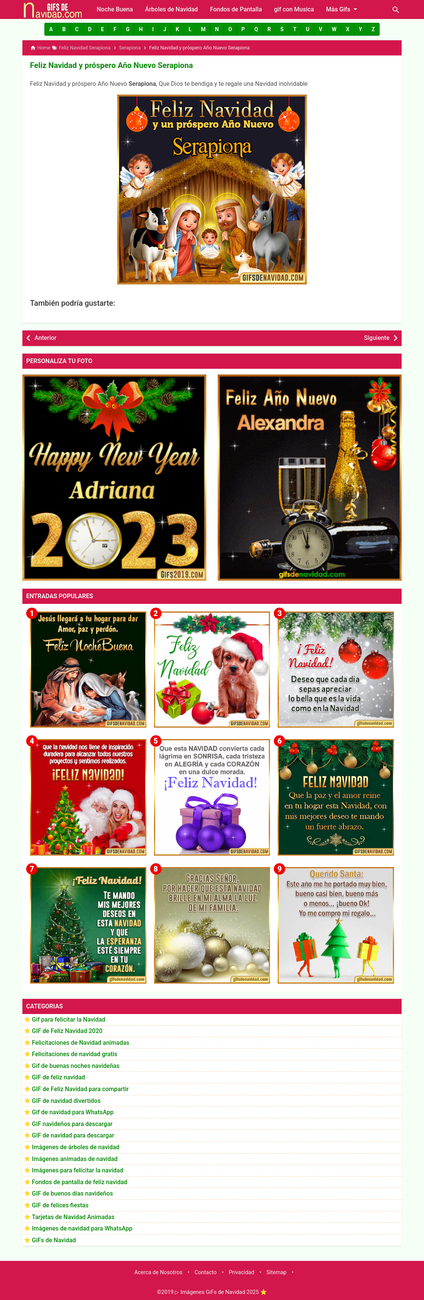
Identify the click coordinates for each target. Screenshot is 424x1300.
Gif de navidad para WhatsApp (72, 1111)
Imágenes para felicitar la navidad (77, 1170)
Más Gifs (343, 9)
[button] (51, 29)
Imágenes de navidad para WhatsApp (82, 1228)
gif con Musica (294, 9)
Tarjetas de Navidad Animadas (73, 1216)
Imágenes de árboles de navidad (75, 1146)
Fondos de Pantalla (236, 9)
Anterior (46, 337)
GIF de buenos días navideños (72, 1193)
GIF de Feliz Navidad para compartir (80, 1088)
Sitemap (277, 1272)
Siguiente (376, 337)
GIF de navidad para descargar (73, 1135)
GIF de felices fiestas (60, 1204)
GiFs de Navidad (54, 1239)
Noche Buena (115, 9)
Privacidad (241, 1272)
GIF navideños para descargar (72, 1123)
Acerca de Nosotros (158, 1272)
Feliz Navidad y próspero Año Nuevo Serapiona (109, 65)
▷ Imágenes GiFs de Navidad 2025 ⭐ (221, 1292)
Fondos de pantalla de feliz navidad (79, 1181)
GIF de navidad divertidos (66, 1100)
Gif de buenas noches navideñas (75, 1065)
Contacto (206, 1272)
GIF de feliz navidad (58, 1076)
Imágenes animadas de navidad (75, 1158)
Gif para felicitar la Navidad (68, 1018)
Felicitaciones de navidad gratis (74, 1053)
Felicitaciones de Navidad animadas (80, 1042)
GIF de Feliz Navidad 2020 (67, 1030)
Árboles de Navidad (171, 9)
